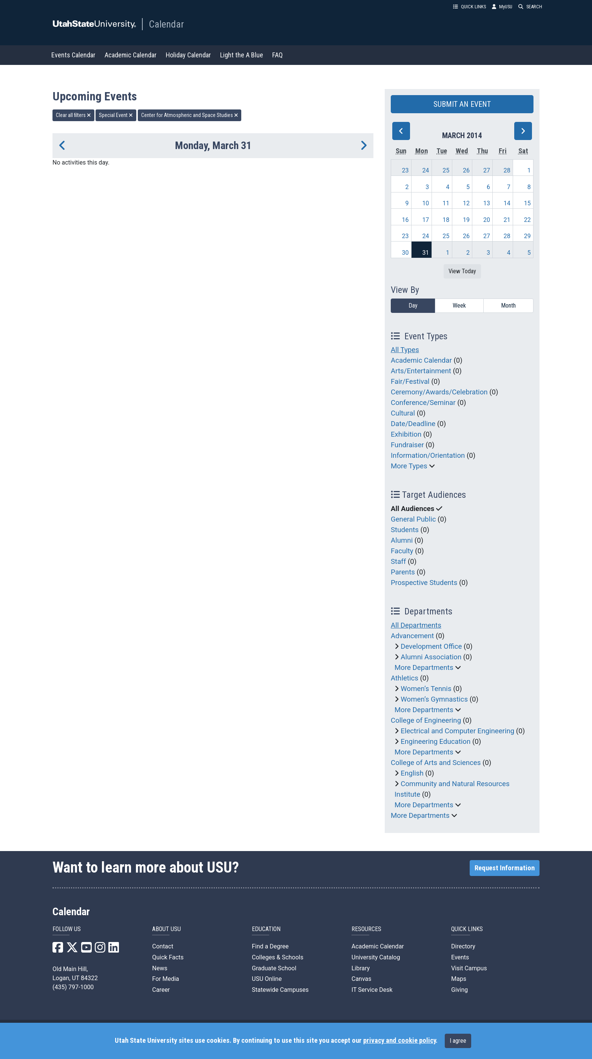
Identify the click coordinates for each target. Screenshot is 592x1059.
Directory (463, 946)
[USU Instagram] (100, 949)
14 (507, 203)
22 (527, 219)
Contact (162, 946)
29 (527, 236)
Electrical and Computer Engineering (457, 731)
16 (405, 219)
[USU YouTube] (86, 949)
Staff (398, 561)
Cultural (403, 413)
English (412, 773)
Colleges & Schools (278, 957)
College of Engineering (426, 720)
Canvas (362, 978)
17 (425, 219)
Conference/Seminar (423, 403)
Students (405, 530)
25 (445, 170)
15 (527, 203)
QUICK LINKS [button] (469, 6)
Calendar (166, 24)
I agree (458, 1040)
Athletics (404, 678)
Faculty (402, 551)
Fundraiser (407, 445)
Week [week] (459, 305)
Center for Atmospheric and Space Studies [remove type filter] (189, 115)
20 (486, 219)
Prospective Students (424, 583)
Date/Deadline (413, 424)
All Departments (416, 625)
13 (486, 203)
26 (466, 170)
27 (486, 170)
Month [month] (508, 305)
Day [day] (413, 305)
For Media (165, 978)
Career (161, 989)
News (159, 968)
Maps (458, 978)
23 (405, 170)
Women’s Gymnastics (434, 699)
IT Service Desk (372, 989)
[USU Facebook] (57, 949)
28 (507, 170)
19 (466, 219)
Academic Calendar (131, 55)
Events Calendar (73, 55)
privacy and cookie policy (399, 1040)
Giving (459, 989)
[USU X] (72, 949)
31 (425, 252)
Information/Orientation (428, 455)
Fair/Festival (410, 381)
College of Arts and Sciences (436, 763)
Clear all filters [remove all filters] (73, 115)
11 (445, 203)
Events (460, 957)
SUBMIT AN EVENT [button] (462, 104)
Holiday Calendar (188, 55)
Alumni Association (431, 657)
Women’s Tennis (426, 689)
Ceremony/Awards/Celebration (439, 392)
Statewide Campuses (280, 989)
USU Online (267, 978)
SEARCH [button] (530, 6)
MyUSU (502, 6)
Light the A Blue (241, 55)
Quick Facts (167, 957)
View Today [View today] (462, 271)
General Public (413, 519)
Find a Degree (270, 946)
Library (361, 968)
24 (425, 170)
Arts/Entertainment (421, 371)
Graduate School (274, 968)
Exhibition (406, 434)
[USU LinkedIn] (113, 949)
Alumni (402, 540)
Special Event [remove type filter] (116, 115)
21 (507, 219)
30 (405, 252)
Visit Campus (469, 968)
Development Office (431, 646)
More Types (409, 466)
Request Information (505, 868)
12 (466, 203)
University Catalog (376, 957)
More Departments (424, 667)
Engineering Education (435, 741)
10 (425, 203)
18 (445, 219)
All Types (405, 350)
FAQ (277, 55)
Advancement (412, 636)
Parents (403, 572)
